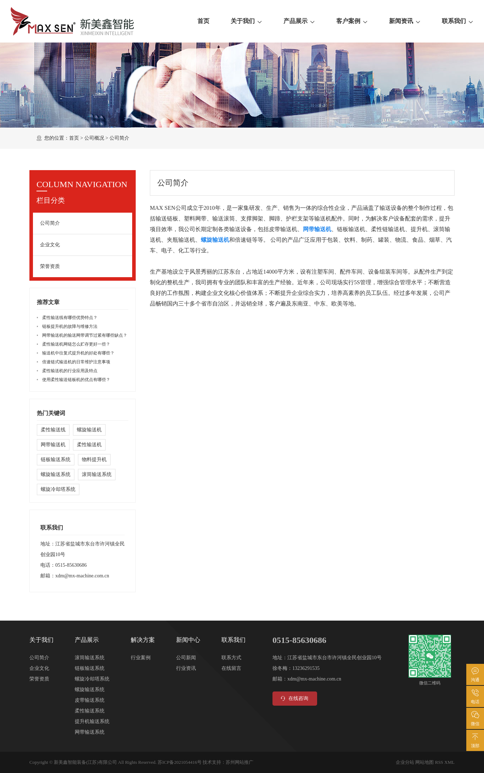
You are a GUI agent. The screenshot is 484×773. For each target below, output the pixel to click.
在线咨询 (294, 698)
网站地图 (424, 762)
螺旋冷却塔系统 (58, 489)
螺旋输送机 (89, 429)
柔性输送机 (89, 444)
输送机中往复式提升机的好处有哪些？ (78, 353)
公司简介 (50, 223)
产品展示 (299, 21)
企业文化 (50, 244)
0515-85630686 (71, 565)
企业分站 (405, 762)
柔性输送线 (53, 429)
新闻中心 (188, 640)
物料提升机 (94, 459)
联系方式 (231, 657)
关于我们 (246, 21)
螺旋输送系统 (56, 474)
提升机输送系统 (92, 721)
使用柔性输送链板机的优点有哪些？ (76, 379)
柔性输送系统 (90, 710)
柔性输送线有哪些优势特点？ (69, 317)
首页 (203, 21)
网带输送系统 (90, 732)
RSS (439, 762)
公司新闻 (186, 657)
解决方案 (143, 640)
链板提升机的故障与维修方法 (69, 326)
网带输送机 (53, 444)
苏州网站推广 (239, 762)
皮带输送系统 (90, 700)
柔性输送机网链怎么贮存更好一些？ (76, 344)
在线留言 (231, 668)
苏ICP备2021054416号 (180, 762)
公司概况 (94, 138)
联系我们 (457, 21)
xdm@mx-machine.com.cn (82, 575)
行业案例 (141, 657)
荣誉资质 (50, 266)
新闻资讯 (405, 21)
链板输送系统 (56, 459)
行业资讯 (186, 668)
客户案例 (352, 21)
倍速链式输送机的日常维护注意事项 (76, 361)
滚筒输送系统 (97, 474)
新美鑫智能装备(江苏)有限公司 (85, 762)
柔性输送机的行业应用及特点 (69, 370)
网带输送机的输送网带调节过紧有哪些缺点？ (84, 335)
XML (449, 762)
